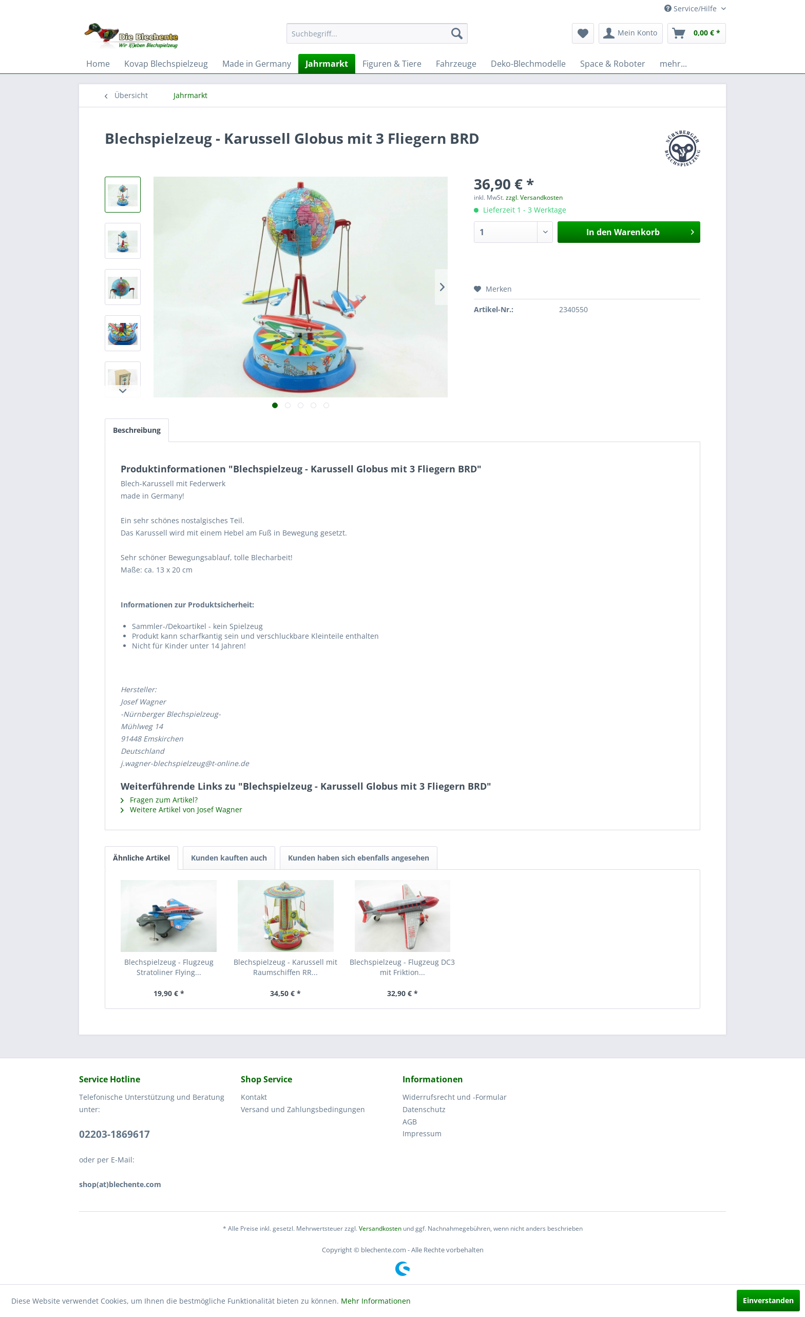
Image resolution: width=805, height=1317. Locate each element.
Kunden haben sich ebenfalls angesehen (358, 858)
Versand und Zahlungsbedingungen (303, 1109)
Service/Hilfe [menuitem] (691, 8)
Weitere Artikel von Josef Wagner (181, 809)
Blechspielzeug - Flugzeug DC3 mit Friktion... (402, 967)
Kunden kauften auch (229, 858)
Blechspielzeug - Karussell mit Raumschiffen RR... (285, 967)
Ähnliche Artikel (141, 858)
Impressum (422, 1133)
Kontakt (254, 1097)
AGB (409, 1122)
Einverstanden (768, 1300)
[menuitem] (377, 33)
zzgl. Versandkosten (534, 197)
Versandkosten (380, 1228)
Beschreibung (137, 430)
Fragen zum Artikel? (159, 800)
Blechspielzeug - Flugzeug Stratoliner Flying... (169, 967)
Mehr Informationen (376, 1301)
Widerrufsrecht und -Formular (454, 1097)
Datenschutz (424, 1109)
